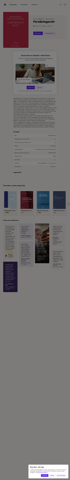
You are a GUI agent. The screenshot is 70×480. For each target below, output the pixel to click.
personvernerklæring (42, 472)
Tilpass (52, 475)
